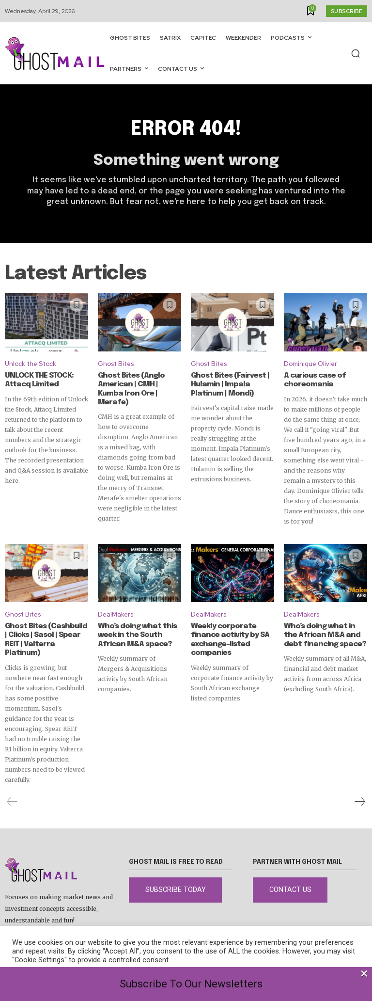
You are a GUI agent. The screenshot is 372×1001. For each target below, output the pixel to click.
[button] (355, 53)
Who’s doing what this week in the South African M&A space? (136, 635)
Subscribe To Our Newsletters (191, 984)
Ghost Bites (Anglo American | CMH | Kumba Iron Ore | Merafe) (138, 384)
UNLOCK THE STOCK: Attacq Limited (38, 380)
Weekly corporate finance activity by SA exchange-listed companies (228, 639)
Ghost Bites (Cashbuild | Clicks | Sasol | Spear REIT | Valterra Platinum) (46, 635)
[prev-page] (12, 792)
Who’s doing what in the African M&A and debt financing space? (325, 635)
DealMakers (115, 614)
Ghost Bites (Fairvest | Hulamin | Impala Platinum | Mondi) (229, 384)
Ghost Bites (116, 364)
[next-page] (359, 792)
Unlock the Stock (30, 364)
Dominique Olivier (310, 364)
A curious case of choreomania (313, 380)
